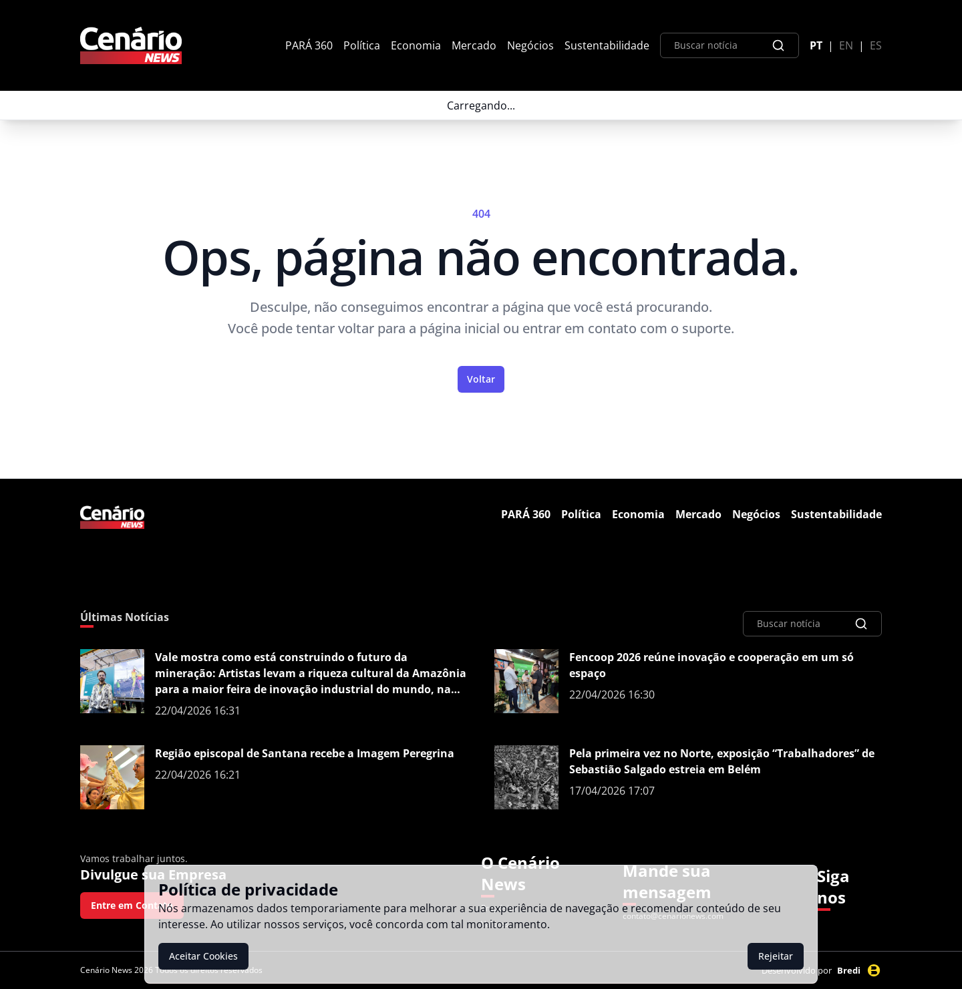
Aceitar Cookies (203, 956)
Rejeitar (775, 956)
